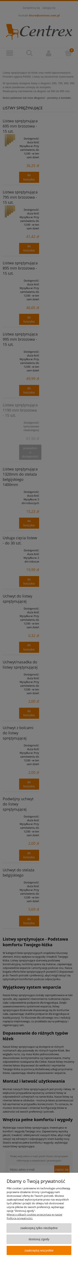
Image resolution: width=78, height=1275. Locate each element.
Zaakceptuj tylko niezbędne (39, 1228)
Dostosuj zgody (39, 1239)
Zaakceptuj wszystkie (39, 1250)
